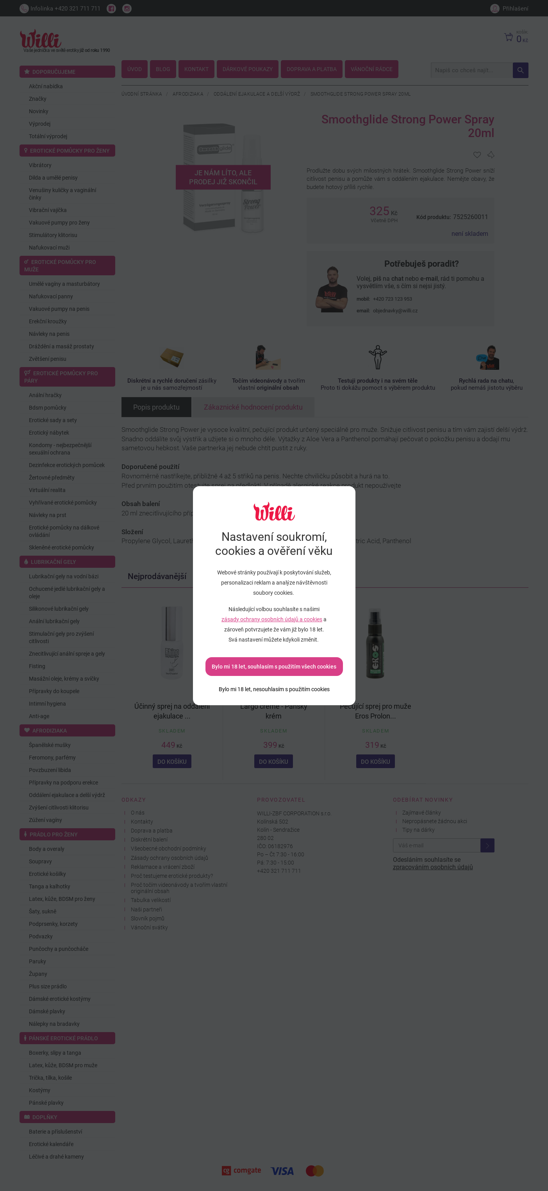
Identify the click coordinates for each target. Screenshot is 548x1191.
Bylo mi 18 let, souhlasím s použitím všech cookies (274, 666)
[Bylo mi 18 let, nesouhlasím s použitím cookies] (274, 689)
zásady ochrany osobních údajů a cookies (271, 619)
